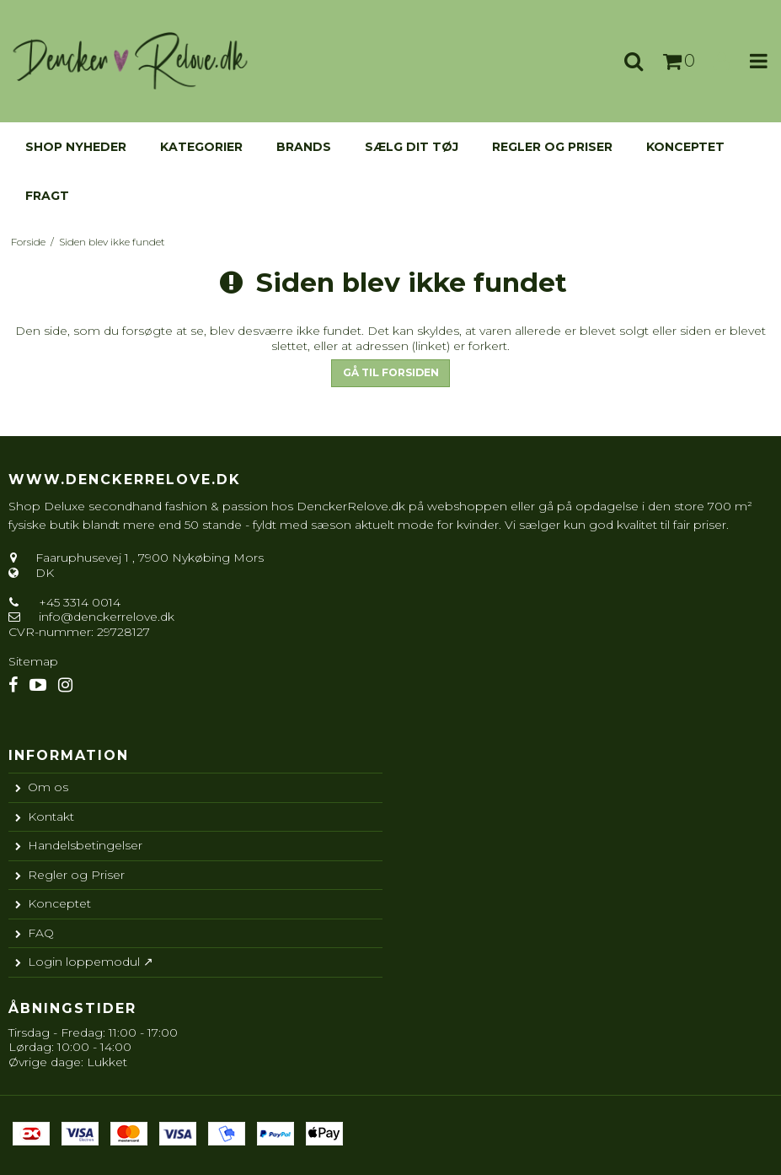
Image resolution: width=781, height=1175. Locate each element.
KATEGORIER (201, 146)
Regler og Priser (552, 146)
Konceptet (685, 146)
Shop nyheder (75, 146)
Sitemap (33, 661)
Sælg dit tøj (411, 146)
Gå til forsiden (391, 372)
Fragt (47, 195)
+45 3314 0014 (77, 602)
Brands (303, 146)
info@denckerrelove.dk (106, 616)
